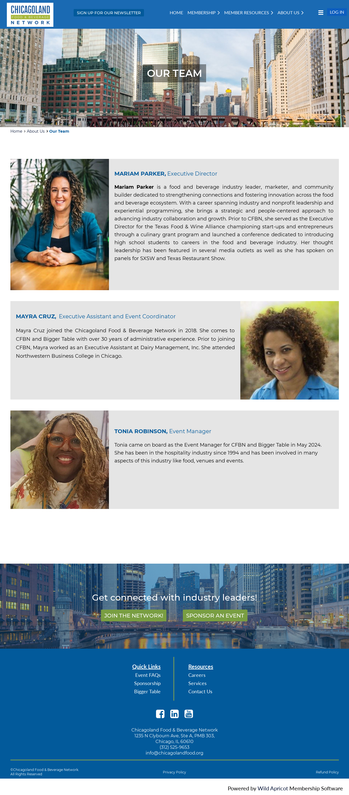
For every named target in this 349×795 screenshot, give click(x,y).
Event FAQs (148, 675)
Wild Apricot (273, 788)
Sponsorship (147, 683)
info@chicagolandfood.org (174, 753)
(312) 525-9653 (174, 747)
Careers (197, 675)
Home (16, 131)
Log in (337, 11)
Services (197, 683)
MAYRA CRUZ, (36, 316)
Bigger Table (147, 691)
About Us (36, 131)
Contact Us (200, 691)
